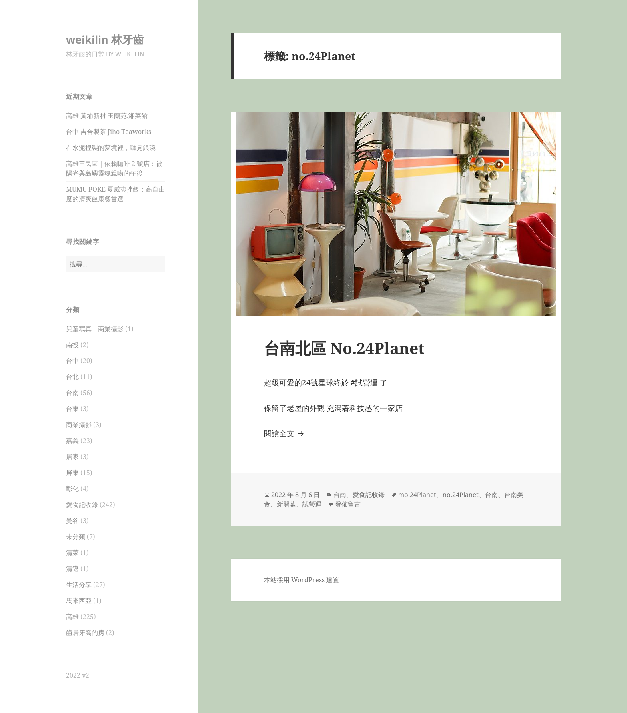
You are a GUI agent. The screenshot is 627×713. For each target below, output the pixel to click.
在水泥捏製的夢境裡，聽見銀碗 (111, 147)
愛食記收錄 (82, 504)
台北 (72, 376)
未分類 (75, 536)
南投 (72, 344)
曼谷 (72, 520)
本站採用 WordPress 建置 (301, 579)
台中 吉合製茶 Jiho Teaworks (108, 131)
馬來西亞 (79, 600)
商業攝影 (79, 424)
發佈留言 (348, 504)
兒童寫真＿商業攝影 (95, 328)
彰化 (72, 488)
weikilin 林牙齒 (105, 39)
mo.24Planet (417, 494)
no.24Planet (461, 494)
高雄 (72, 616)
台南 (72, 392)
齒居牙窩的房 (85, 632)
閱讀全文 (285, 433)
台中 (72, 360)
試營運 (311, 504)
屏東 (72, 472)
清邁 (72, 568)
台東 (72, 408)
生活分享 (79, 584)
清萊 (72, 552)
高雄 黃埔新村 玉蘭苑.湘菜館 (107, 115)
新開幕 (286, 504)
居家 (72, 456)
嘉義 (72, 440)
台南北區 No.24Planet (346, 347)
